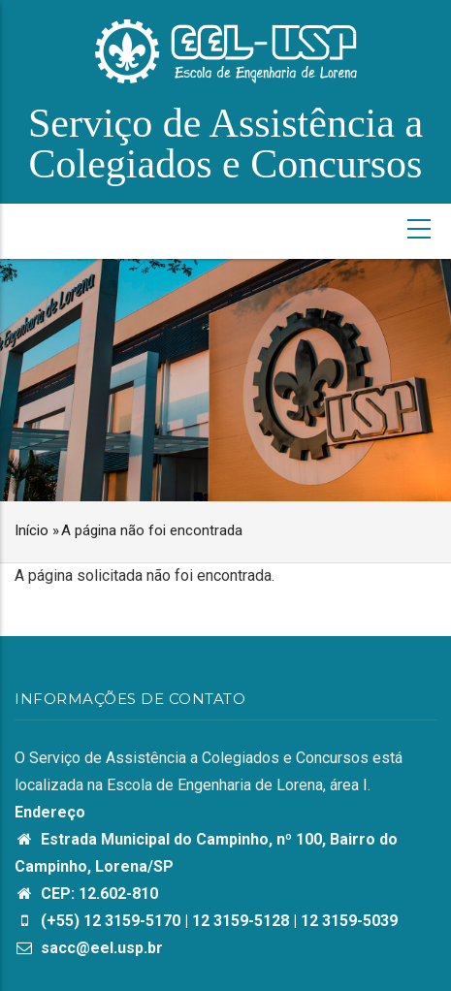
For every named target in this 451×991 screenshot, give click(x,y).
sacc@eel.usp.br (89, 948)
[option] (225, 380)
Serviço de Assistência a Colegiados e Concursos (225, 143)
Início (31, 530)
